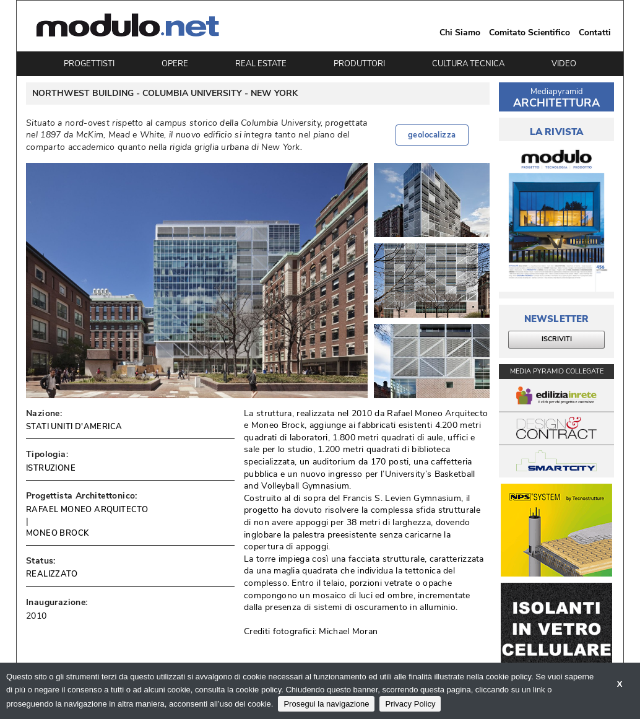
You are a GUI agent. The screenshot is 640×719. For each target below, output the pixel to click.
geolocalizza (432, 135)
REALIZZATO (51, 574)
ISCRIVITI (557, 339)
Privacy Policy (410, 703)
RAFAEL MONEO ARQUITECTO (87, 509)
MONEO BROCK (57, 533)
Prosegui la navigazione (326, 703)
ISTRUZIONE (51, 468)
